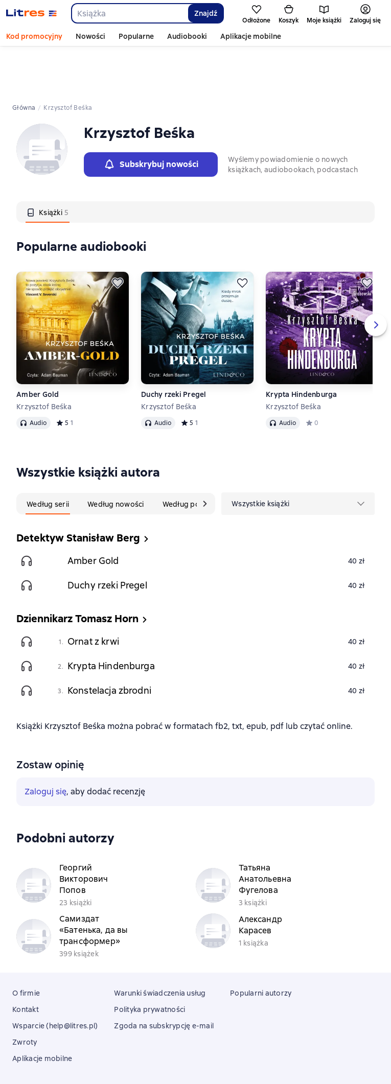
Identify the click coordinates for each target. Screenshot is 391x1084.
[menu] (298, 457)
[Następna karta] (205, 457)
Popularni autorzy (260, 947)
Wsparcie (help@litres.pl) (55, 979)
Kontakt (25, 963)
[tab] (47, 166)
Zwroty (24, 996)
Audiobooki (187, 36)
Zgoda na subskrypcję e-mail (164, 979)
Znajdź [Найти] (205, 13)
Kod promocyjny (34, 36)
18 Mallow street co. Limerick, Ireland (195, 1057)
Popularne (136, 36)
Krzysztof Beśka (44, 360)
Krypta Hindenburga (301, 348)
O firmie (26, 947)
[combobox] (129, 13)
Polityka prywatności (149, 963)
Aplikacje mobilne (250, 36)
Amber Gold (37, 348)
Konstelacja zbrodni (109, 644)
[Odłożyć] (117, 237)
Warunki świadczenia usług (159, 947)
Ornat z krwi (93, 595)
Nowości (90, 36)
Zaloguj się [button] (45, 745)
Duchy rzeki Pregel (173, 348)
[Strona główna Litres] (31, 13)
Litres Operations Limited (195, 1047)
